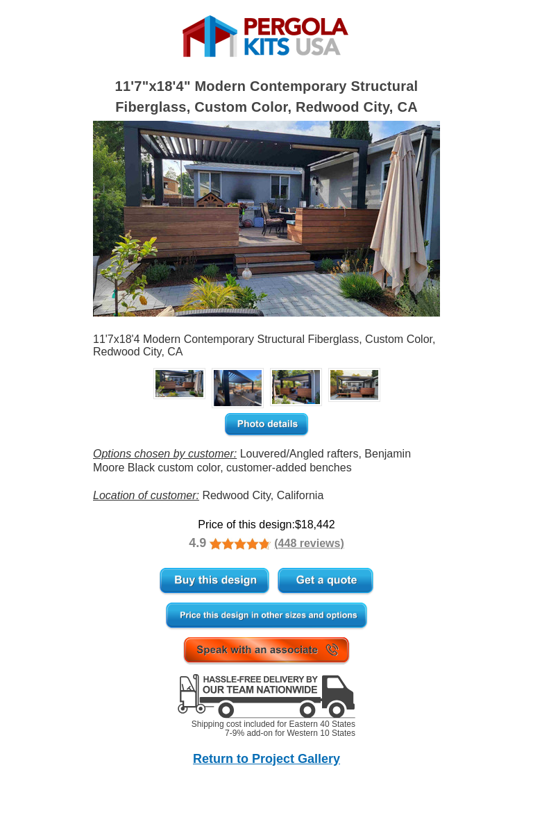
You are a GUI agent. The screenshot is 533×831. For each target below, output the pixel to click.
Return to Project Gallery (266, 759)
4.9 (197, 543)
